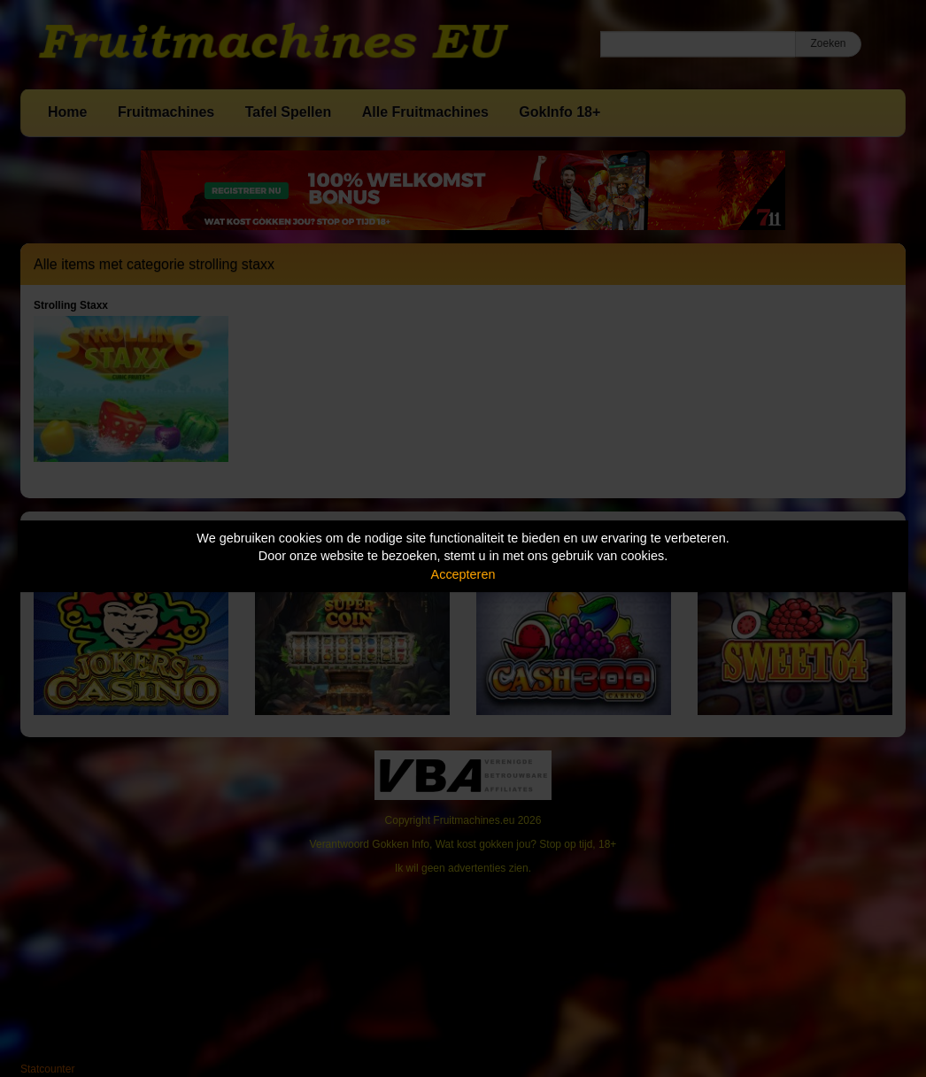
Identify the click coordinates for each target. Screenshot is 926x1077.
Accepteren (463, 574)
